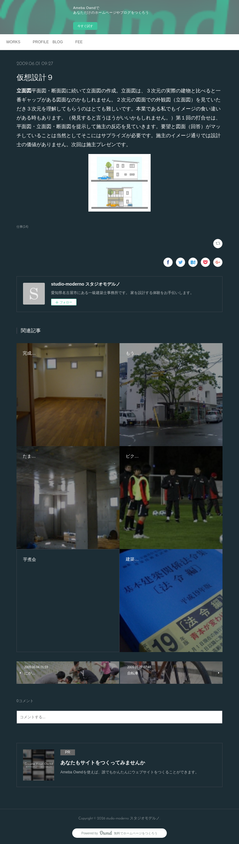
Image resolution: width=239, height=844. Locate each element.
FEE (78, 42)
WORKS (13, 42)
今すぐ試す (85, 26)
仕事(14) (22, 226)
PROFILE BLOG (48, 42)
